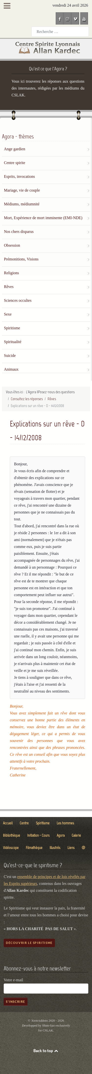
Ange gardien (14, 149)
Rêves (8, 287)
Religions (11, 273)
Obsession (12, 245)
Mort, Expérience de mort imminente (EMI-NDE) (43, 218)
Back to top (46, 1050)
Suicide (10, 355)
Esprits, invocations (19, 176)
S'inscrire (15, 1001)
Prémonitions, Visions (21, 259)
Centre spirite (14, 163)
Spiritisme (12, 328)
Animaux (11, 369)
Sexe (8, 314)
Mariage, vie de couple (22, 190)
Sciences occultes (17, 300)
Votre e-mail (13, 980)
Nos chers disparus (19, 231)
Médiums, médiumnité (21, 204)
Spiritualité (12, 342)
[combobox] (60, 32)
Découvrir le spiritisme (29, 942)
